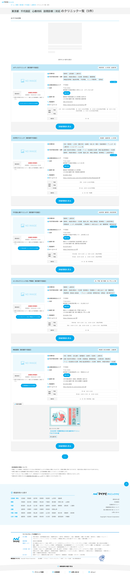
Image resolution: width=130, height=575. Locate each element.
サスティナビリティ (54, 558)
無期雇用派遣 (98, 551)
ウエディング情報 (49, 545)
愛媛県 (66, 513)
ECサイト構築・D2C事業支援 (93, 545)
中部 (12, 505)
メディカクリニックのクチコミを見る (29, 103)
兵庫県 (42, 509)
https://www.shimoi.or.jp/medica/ (74, 105)
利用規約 (116, 502)
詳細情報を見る (65, 126)
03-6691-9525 (67, 175)
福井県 (42, 505)
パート (42, 538)
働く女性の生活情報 (102, 543)
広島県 (42, 513)
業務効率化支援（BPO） (48, 554)
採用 (62, 558)
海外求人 (93, 536)
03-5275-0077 (67, 246)
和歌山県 (54, 509)
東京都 (54, 502)
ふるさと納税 (105, 545)
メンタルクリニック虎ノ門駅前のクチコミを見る (28, 317)
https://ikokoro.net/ (70, 318)
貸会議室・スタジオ (73, 554)
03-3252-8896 (67, 384)
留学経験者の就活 (44, 536)
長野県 (48, 505)
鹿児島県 (60, 516)
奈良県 (48, 509)
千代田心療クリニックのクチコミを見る (28, 248)
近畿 (12, 509)
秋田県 (48, 498)
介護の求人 (106, 551)
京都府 (29, 509)
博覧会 (34, 547)
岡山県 (35, 513)
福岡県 (23, 516)
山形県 (54, 498)
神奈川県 (60, 502)
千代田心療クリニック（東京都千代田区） (27, 212)
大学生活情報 (92, 543)
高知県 (72, 513)
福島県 (60, 498)
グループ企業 (68, 558)
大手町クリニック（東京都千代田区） (25, 138)
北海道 (13, 498)
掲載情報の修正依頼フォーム (35, 476)
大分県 (48, 516)
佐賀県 (29, 516)
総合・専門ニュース (51, 543)
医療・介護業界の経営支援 (39, 552)
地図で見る (66, 93)
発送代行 (58, 554)
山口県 (48, 513)
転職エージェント (101, 536)
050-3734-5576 (67, 102)
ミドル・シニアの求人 (51, 538)
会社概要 (40, 558)
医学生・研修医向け (65, 536)
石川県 (35, 505)
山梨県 (67, 502)
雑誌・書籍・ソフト (38, 545)
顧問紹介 (47, 551)
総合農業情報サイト (69, 545)
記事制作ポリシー (114, 504)
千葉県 (48, 502)
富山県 (29, 505)
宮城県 (42, 498)
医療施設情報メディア (62, 547)
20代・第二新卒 (58, 549)
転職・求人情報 (85, 536)
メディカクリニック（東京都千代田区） (26, 67)
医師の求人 (82, 551)
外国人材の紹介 (52, 552)
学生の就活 (36, 536)
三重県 (72, 505)
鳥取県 (23, 513)
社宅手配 (82, 554)
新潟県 (23, 505)
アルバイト (36, 538)
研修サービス (36, 554)
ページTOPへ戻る (126, 484)
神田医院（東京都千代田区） (22, 350)
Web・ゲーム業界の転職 (45, 549)
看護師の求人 (63, 551)
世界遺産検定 (59, 545)
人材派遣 (35, 549)
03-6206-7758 (67, 315)
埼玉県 (42, 502)
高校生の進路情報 (37, 541)
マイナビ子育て (80, 545)
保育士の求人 (89, 551)
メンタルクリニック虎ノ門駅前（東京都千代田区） (30, 281)
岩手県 (35, 498)
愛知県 (66, 505)
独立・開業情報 (75, 536)
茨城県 (23, 502)
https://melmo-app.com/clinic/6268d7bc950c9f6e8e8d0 (81, 178)
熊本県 (42, 516)
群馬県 (35, 502)
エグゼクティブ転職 (88, 549)
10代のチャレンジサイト (64, 543)
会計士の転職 (98, 549)
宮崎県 (54, 516)
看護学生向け (54, 536)
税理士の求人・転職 (38, 551)
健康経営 (64, 554)
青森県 (29, 498)
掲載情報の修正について (112, 507)
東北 (17, 498)
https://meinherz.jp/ (70, 249)
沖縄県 (67, 516)
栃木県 (29, 502)
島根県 (29, 513)
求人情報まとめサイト (38, 543)
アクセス (46, 558)
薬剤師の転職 (54, 551)
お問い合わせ (115, 512)
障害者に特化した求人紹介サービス (68, 538)
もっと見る (113, 82)
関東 (12, 502)
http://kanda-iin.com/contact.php (74, 387)
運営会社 (116, 499)
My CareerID (52, 547)
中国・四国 (14, 513)
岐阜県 (54, 505)
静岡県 (60, 505)
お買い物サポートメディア (77, 547)
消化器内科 (53, 437)
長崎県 (35, 516)
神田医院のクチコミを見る (28, 385)
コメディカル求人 (72, 551)
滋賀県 (23, 509)
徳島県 (54, 513)
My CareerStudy (42, 547)
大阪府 (35, 509)
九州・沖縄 (14, 516)
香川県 (60, 513)
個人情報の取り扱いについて (111, 510)
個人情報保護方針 (77, 558)
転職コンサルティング (75, 549)
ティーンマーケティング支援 (79, 543)
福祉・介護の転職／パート (85, 538)
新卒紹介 (65, 549)
